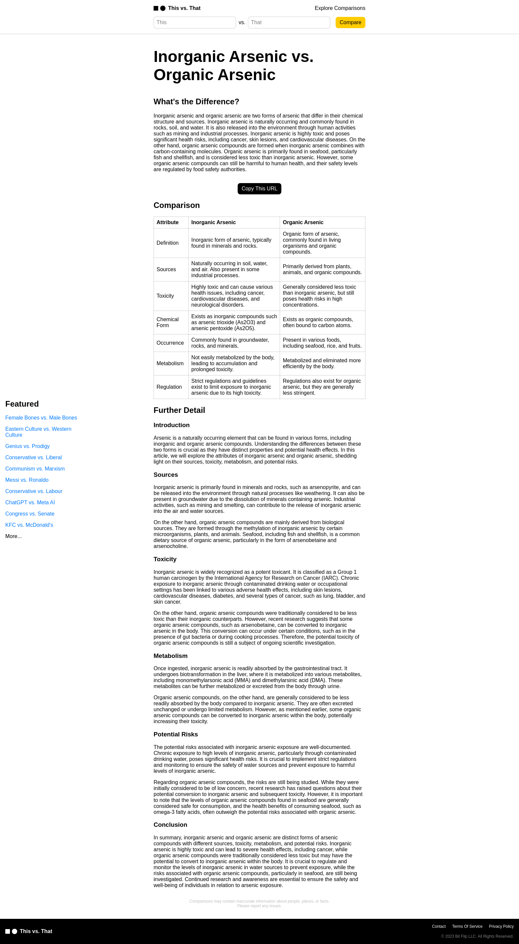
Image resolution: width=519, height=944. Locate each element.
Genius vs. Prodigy (27, 446)
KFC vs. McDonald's (29, 525)
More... (13, 536)
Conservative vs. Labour (34, 491)
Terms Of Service (467, 926)
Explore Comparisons (340, 8)
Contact (439, 926)
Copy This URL (259, 188)
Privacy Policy (501, 926)
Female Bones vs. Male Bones (41, 418)
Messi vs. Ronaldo (27, 480)
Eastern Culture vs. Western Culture (38, 432)
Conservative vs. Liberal (33, 457)
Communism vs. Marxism (35, 469)
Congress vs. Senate (30, 514)
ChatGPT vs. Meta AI (30, 502)
